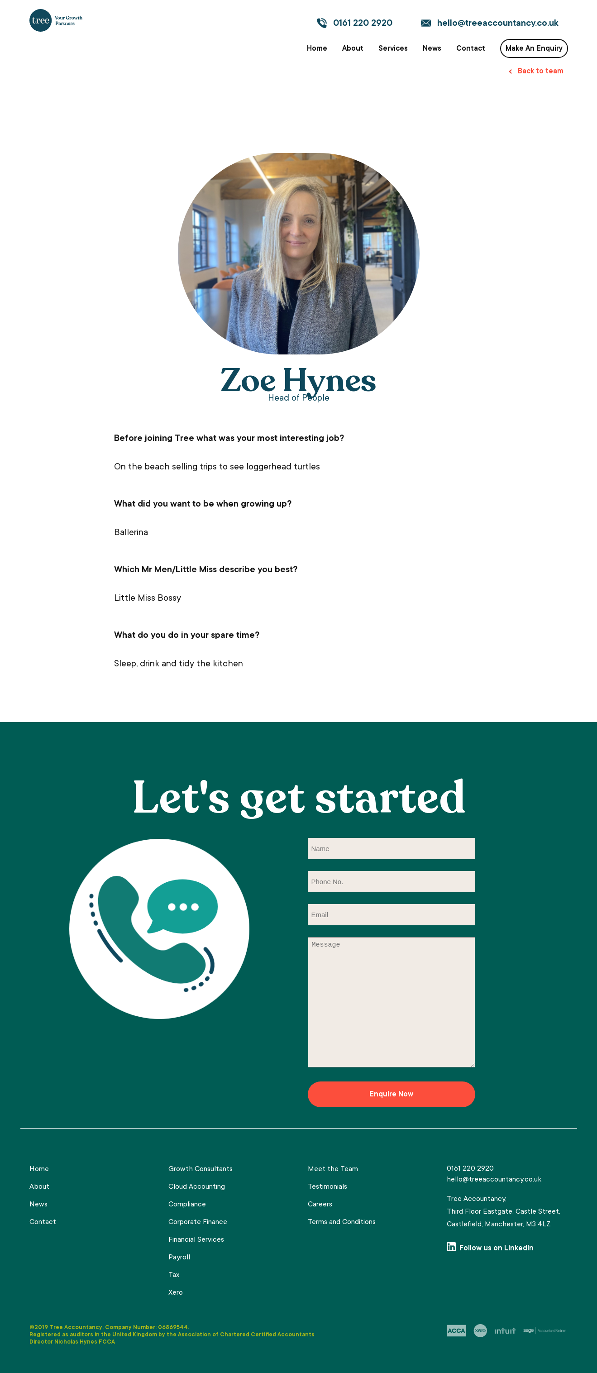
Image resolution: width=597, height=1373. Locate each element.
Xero (175, 1293)
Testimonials (327, 1187)
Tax (173, 1275)
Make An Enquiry (534, 49)
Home (317, 49)
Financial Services (196, 1240)
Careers (320, 1205)
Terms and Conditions (342, 1222)
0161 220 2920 (362, 24)
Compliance (187, 1205)
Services (393, 49)
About (352, 49)
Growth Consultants (200, 1169)
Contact (470, 49)
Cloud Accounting (196, 1187)
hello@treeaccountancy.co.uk (498, 24)
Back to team (541, 71)
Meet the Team (333, 1169)
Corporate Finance (197, 1222)
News (432, 49)
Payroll (179, 1257)
